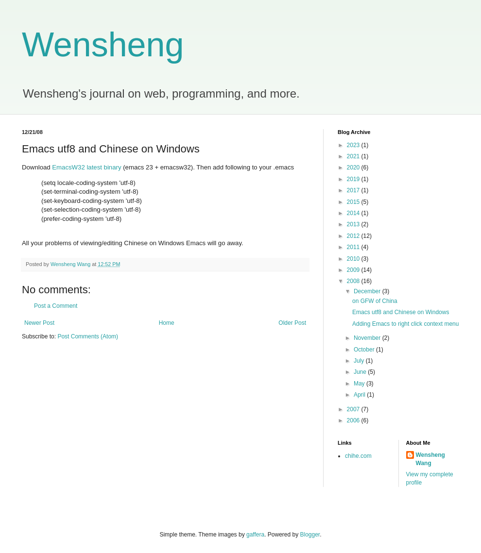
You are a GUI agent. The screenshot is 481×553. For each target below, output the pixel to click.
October (365, 349)
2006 (354, 420)
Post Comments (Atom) (87, 336)
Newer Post (39, 322)
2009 (354, 270)
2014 (354, 213)
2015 (354, 202)
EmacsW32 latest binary (86, 167)
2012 (354, 236)
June (361, 372)
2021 (354, 156)
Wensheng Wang (430, 459)
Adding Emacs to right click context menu (405, 323)
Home (166, 322)
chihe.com (358, 455)
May (360, 383)
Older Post (292, 322)
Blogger (310, 534)
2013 (354, 224)
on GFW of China (374, 301)
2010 (354, 258)
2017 (354, 190)
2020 (354, 167)
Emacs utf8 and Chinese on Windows (400, 312)
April (360, 394)
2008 (354, 281)
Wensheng (103, 45)
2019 (354, 179)
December (368, 291)
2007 (354, 409)
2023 (354, 145)
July (360, 360)
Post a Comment (55, 305)
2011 (354, 247)
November (368, 338)
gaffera (255, 534)
